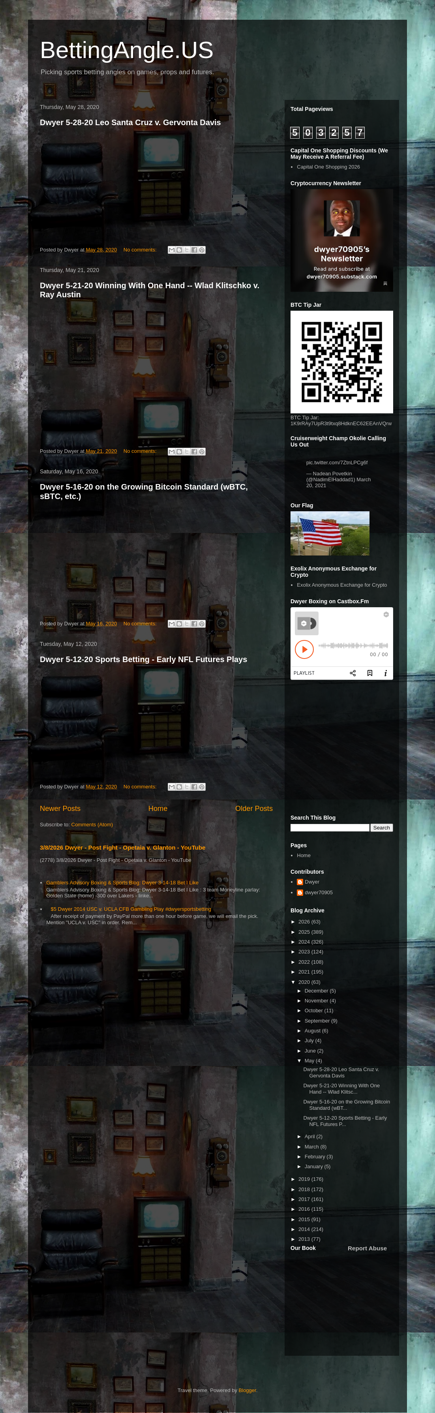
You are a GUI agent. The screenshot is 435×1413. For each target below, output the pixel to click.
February (316, 1157)
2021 (304, 972)
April (311, 1136)
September (318, 1021)
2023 (304, 952)
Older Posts (254, 809)
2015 (304, 1219)
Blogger (247, 1390)
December (317, 991)
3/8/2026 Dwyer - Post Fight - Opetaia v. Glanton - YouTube (123, 847)
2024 (304, 942)
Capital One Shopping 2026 (328, 167)
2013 (304, 1239)
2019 (304, 1179)
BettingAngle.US (127, 50)
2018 (304, 1189)
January (314, 1166)
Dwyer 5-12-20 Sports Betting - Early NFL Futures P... (345, 1121)
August (313, 1031)
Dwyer (312, 882)
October (314, 1010)
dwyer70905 (319, 892)
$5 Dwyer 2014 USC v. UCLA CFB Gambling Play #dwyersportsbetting (131, 909)
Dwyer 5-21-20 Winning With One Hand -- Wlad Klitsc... (341, 1089)
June (311, 1051)
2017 (304, 1199)
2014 (304, 1229)
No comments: (141, 250)
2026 (304, 922)
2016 (304, 1209)
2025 (304, 932)
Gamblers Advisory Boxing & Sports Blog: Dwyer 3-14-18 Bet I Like (122, 883)
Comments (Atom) (92, 825)
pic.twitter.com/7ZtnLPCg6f (337, 462)
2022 (304, 962)
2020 (304, 982)
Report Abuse (367, 1248)
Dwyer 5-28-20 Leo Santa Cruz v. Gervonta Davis (130, 122)
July (310, 1040)
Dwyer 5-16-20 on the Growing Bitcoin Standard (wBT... (346, 1105)
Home (158, 809)
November (317, 1001)
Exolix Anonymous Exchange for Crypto (342, 585)
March (313, 1147)
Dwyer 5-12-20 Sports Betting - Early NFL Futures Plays (143, 659)
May (310, 1061)
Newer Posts (60, 809)
